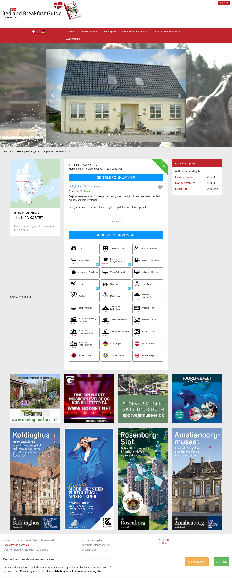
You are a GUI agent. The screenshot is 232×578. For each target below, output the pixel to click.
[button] (53, 95)
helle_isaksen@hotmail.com (84, 186)
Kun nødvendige (196, 562)
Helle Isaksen (33, 32)
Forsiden (70, 31)
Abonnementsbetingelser (95, 545)
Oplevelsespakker (88, 31)
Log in (224, 3)
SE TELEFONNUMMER (116, 177)
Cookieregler (88, 549)
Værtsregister (109, 31)
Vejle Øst (48, 151)
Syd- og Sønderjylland (28, 151)
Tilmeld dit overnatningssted (166, 31)
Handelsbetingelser (92, 540)
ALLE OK (221, 562)
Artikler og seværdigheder (134, 31)
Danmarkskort (73, 39)
